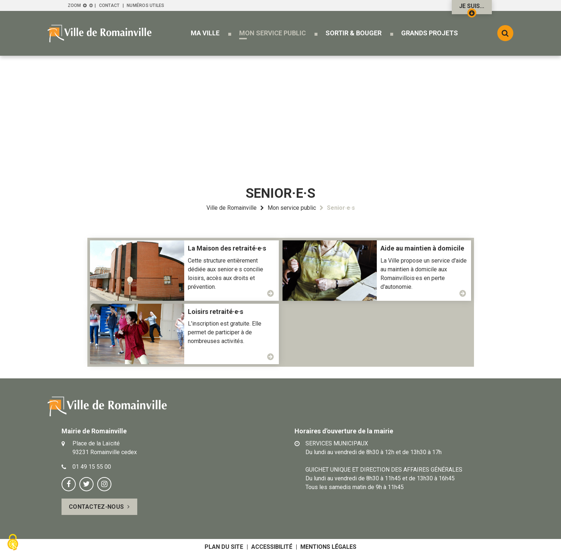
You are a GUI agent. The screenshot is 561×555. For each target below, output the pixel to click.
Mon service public (292, 207)
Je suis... (471, 8)
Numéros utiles (145, 5)
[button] (205, 33)
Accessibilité (271, 546)
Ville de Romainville (231, 207)
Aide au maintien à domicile (422, 248)
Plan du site (224, 546)
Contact (109, 5)
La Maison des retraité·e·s (227, 248)
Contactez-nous (96, 506)
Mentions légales (328, 546)
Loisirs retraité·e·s (215, 311)
